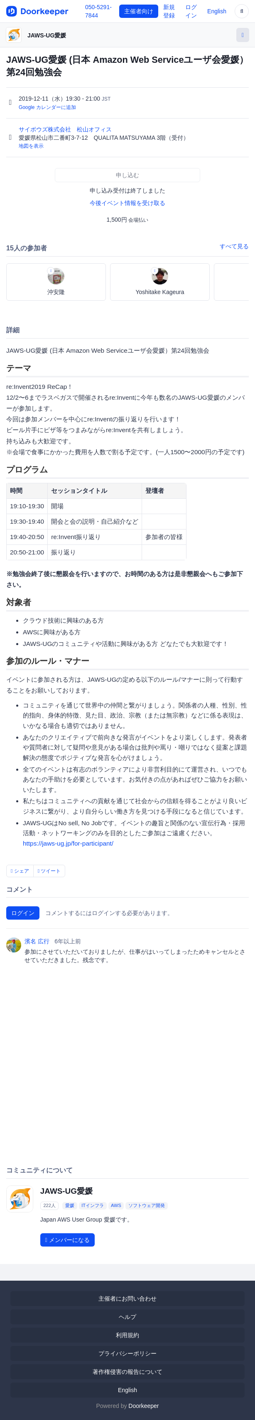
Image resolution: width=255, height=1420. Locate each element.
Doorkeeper (143, 1406)
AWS (116, 1205)
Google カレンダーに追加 (47, 107)
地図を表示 (31, 146)
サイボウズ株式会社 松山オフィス (66, 129)
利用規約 (127, 1335)
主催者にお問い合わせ (127, 1298)
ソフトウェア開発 (146, 1205)
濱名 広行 (37, 941)
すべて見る (234, 246)
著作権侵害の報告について (127, 1371)
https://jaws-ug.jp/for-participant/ (68, 843)
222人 (49, 1205)
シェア (20, 871)
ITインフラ (92, 1205)
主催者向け (138, 11)
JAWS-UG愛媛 (46, 35)
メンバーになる (67, 1240)
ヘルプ (127, 1317)
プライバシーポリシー (127, 1353)
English (216, 11)
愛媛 (69, 1205)
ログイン (22, 913)
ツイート (49, 871)
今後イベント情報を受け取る (127, 203)
